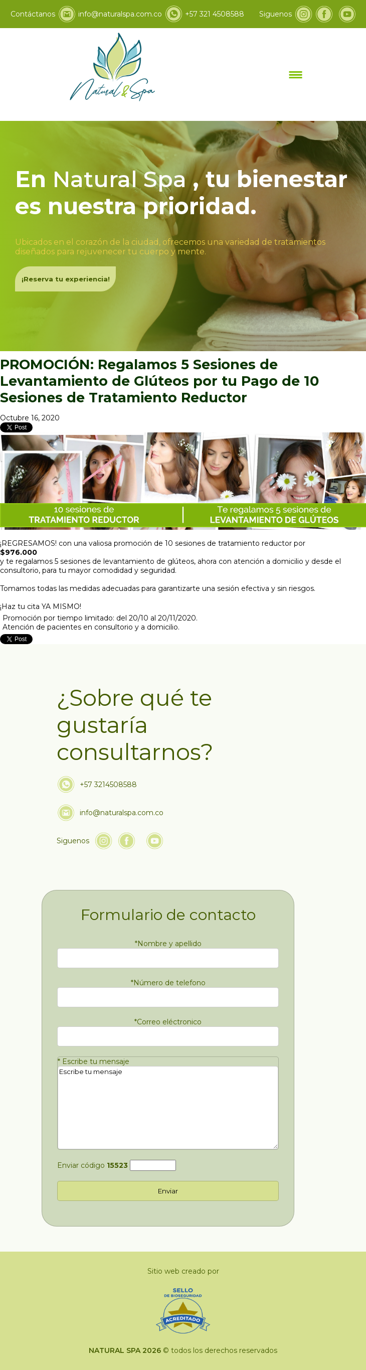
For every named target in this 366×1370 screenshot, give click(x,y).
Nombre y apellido (168, 943)
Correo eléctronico (168, 1021)
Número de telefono (168, 982)
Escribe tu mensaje (93, 1061)
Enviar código (92, 1165)
